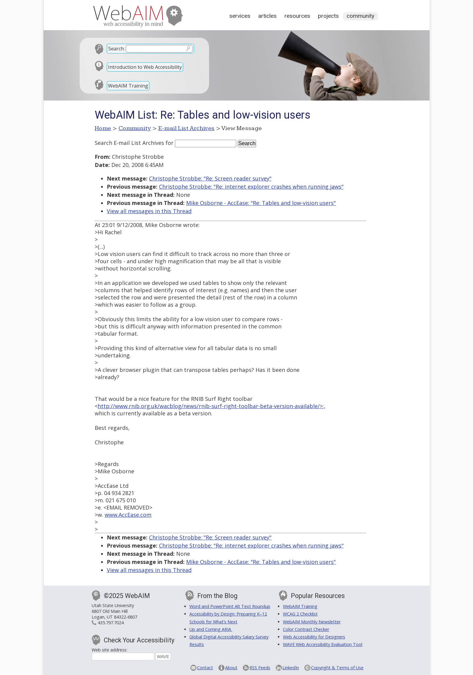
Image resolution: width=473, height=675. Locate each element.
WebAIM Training (128, 85)
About (231, 667)
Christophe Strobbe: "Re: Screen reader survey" (210, 178)
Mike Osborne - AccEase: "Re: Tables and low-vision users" (261, 202)
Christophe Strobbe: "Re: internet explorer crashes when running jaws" (251, 186)
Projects (328, 15)
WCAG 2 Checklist (300, 614)
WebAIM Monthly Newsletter (312, 622)
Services (239, 15)
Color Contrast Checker (306, 629)
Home (103, 128)
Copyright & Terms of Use (337, 667)
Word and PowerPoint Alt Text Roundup (229, 606)
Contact (205, 667)
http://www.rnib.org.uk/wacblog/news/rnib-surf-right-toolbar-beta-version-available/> (210, 406)
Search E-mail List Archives (129, 142)
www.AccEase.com (128, 514)
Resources (297, 15)
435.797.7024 (111, 622)
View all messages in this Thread (149, 211)
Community (360, 15)
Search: (116, 48)
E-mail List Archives (186, 128)
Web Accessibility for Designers (314, 637)
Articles (267, 15)
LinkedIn (290, 667)
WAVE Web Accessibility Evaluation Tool (322, 644)
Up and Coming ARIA (210, 629)
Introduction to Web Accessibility (145, 67)
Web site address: (109, 650)
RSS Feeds (259, 667)
